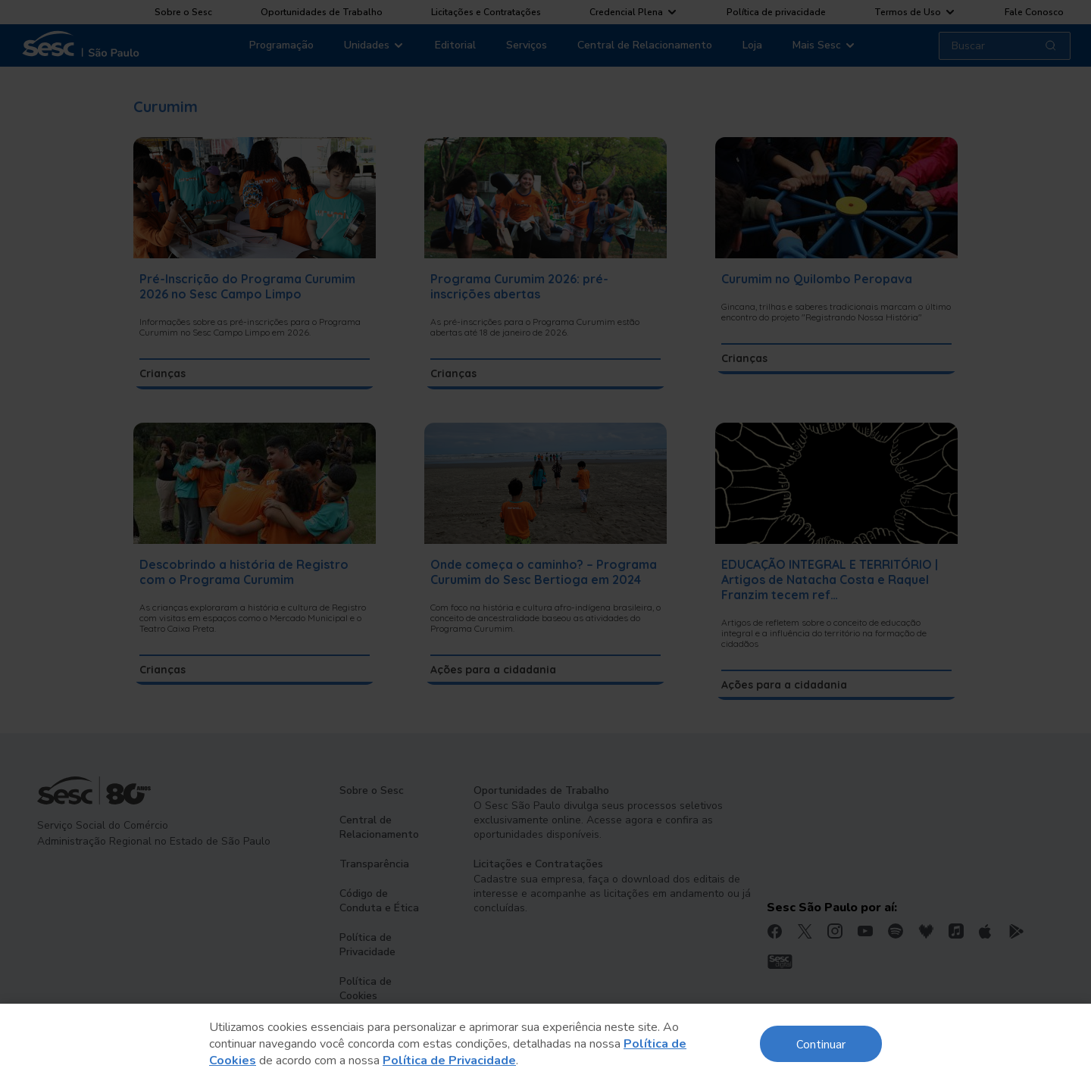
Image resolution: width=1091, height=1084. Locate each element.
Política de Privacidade (449, 1060)
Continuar (821, 1043)
